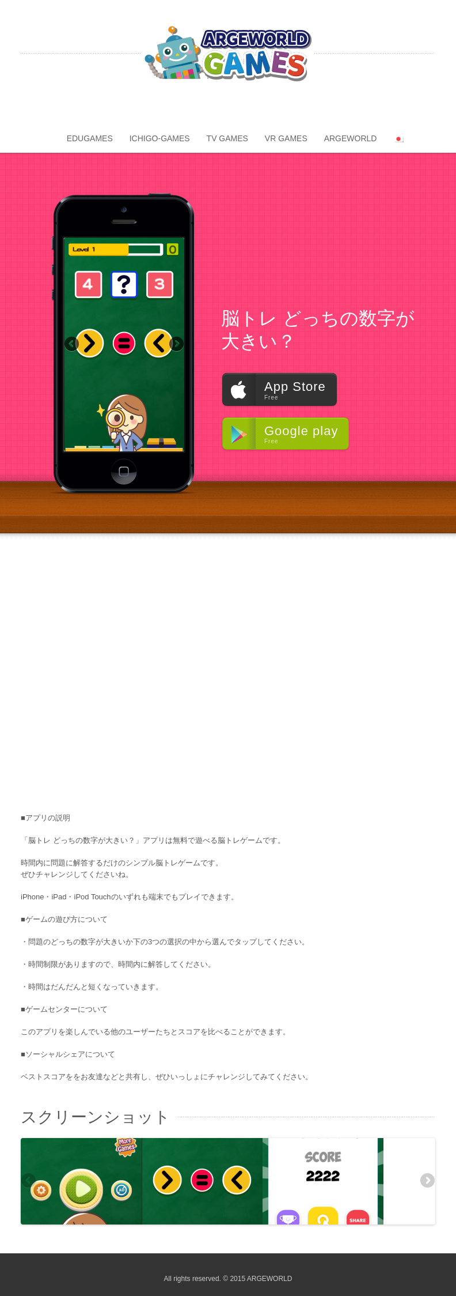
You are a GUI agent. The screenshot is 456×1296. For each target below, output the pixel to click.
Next (175, 344)
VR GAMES (286, 138)
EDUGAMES (90, 138)
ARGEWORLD (350, 138)
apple (250, 113)
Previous (72, 344)
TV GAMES (227, 138)
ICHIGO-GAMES (160, 138)
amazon (206, 113)
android (228, 113)
